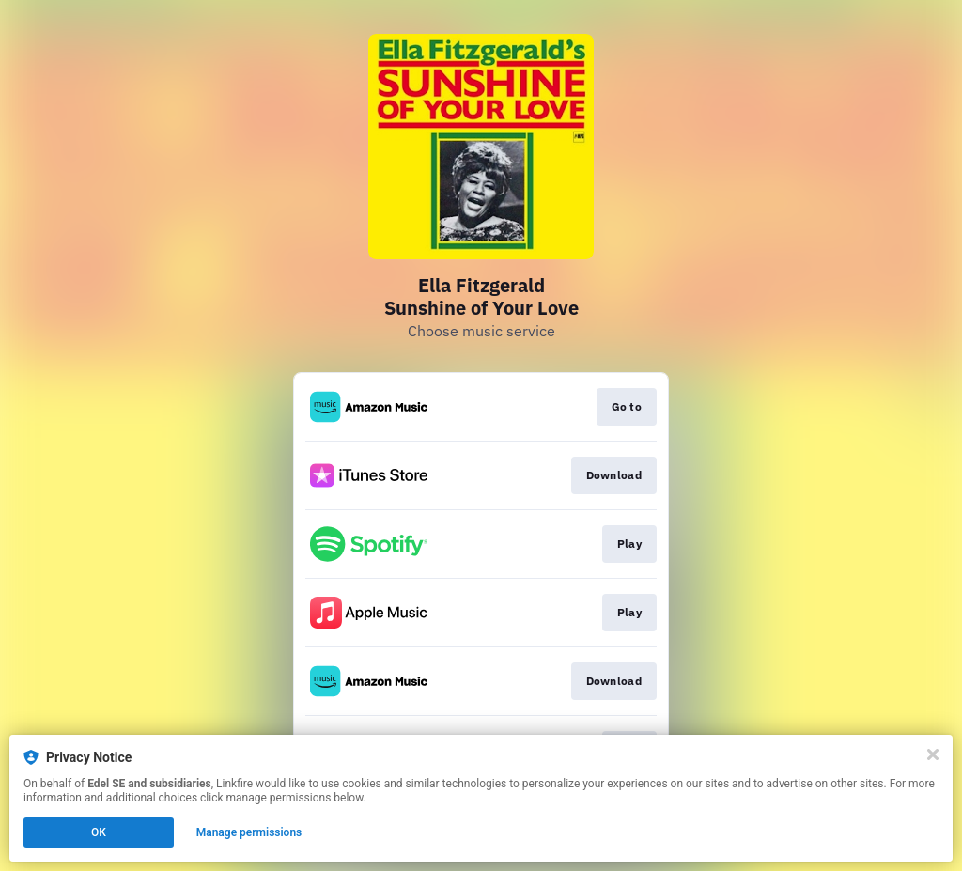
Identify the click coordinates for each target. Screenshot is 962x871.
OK (98, 832)
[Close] (933, 754)
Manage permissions (249, 832)
